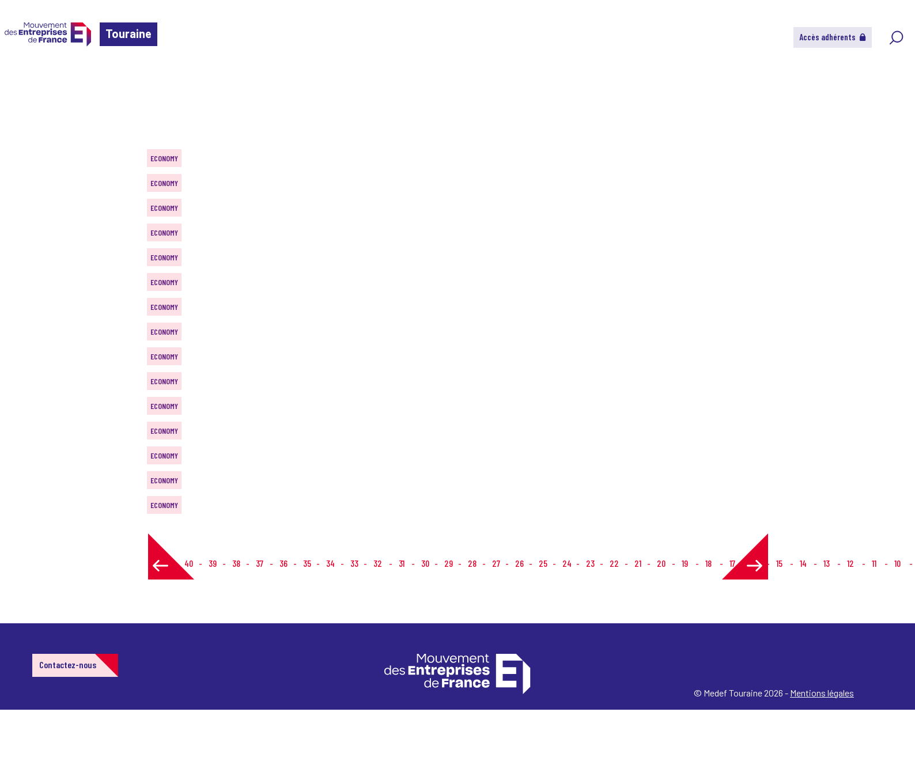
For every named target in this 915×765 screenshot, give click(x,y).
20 (661, 563)
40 (188, 563)
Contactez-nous (67, 664)
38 (236, 563)
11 (874, 563)
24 (567, 563)
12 (850, 563)
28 (472, 563)
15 (779, 563)
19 (685, 563)
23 (590, 563)
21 (637, 563)
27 (496, 563)
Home (25, 77)
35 (307, 563)
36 (283, 563)
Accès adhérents (832, 37)
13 (826, 563)
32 (377, 563)
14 (803, 563)
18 (708, 563)
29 (448, 563)
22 (614, 563)
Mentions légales (822, 692)
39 (213, 563)
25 (543, 563)
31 (401, 563)
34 (330, 563)
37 (259, 563)
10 (897, 563)
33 (354, 563)
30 (425, 563)
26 (519, 563)
